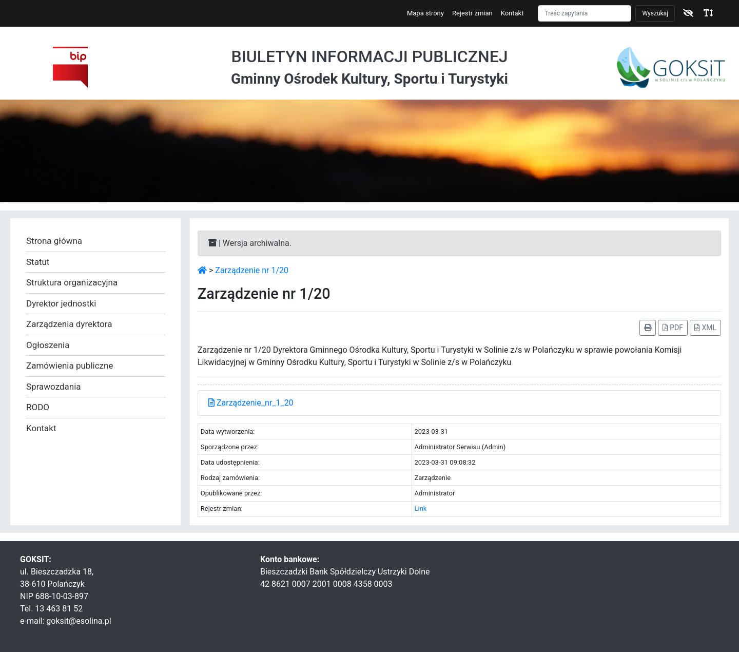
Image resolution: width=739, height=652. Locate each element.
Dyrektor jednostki (61, 303)
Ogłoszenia (47, 345)
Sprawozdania (53, 386)
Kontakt (512, 13)
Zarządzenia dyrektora (69, 324)
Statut (37, 262)
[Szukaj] (584, 13)
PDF (673, 327)
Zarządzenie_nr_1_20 (251, 403)
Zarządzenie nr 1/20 (251, 270)
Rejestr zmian (472, 13)
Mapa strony (425, 13)
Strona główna (54, 241)
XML (705, 327)
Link (420, 508)
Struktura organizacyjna (72, 282)
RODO (37, 407)
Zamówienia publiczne (69, 365)
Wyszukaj (655, 13)
